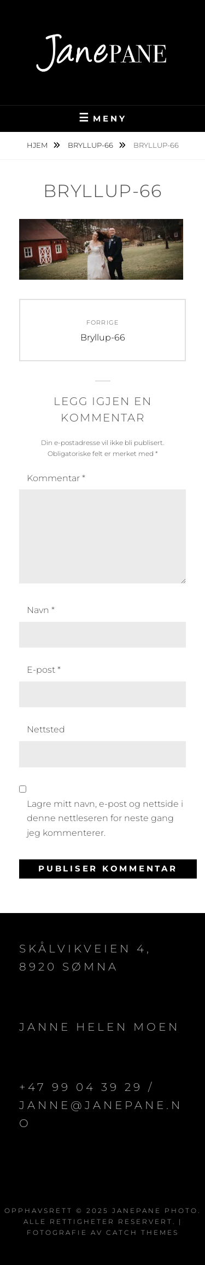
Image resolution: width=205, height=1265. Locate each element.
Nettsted (46, 729)
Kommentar (56, 478)
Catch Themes (142, 1232)
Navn (41, 610)
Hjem (38, 145)
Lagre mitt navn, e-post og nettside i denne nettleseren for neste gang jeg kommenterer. (105, 818)
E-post (44, 670)
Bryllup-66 (91, 145)
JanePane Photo (155, 1210)
